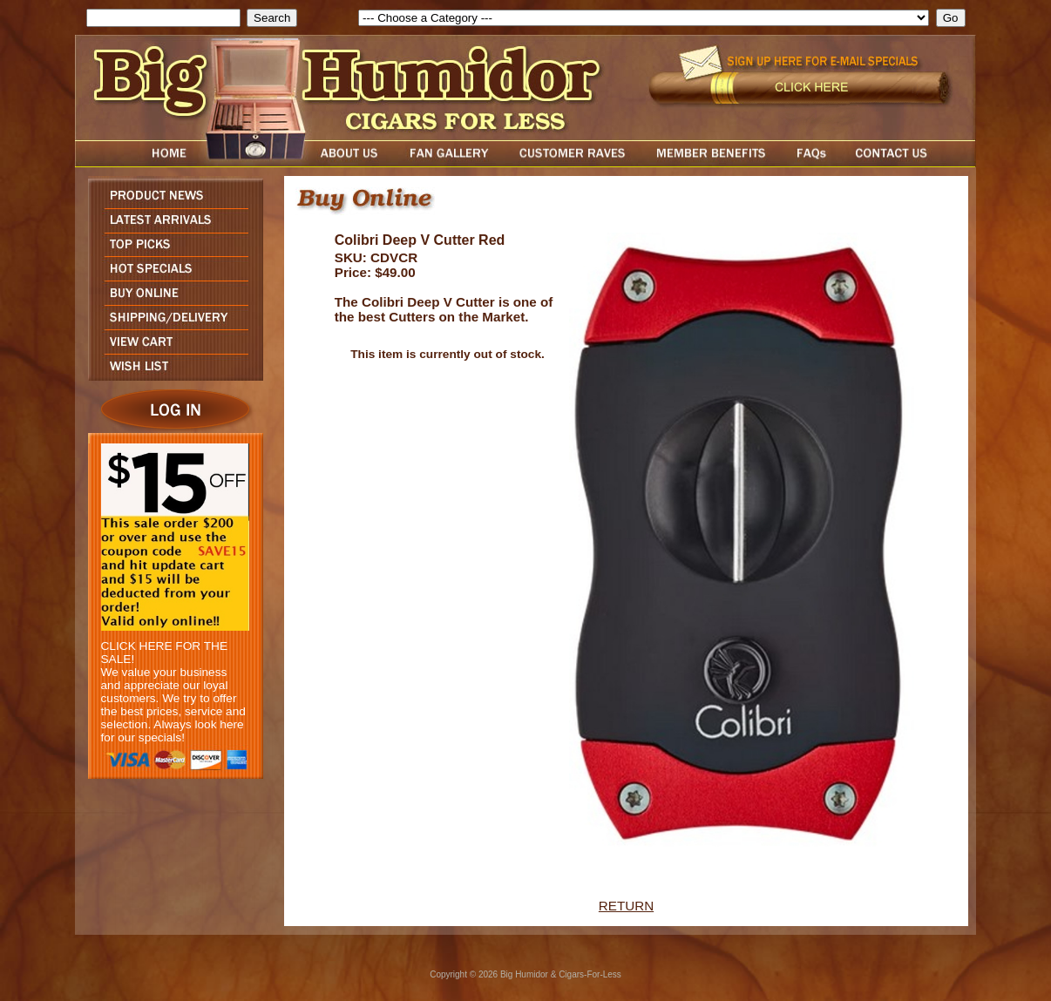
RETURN (626, 905)
